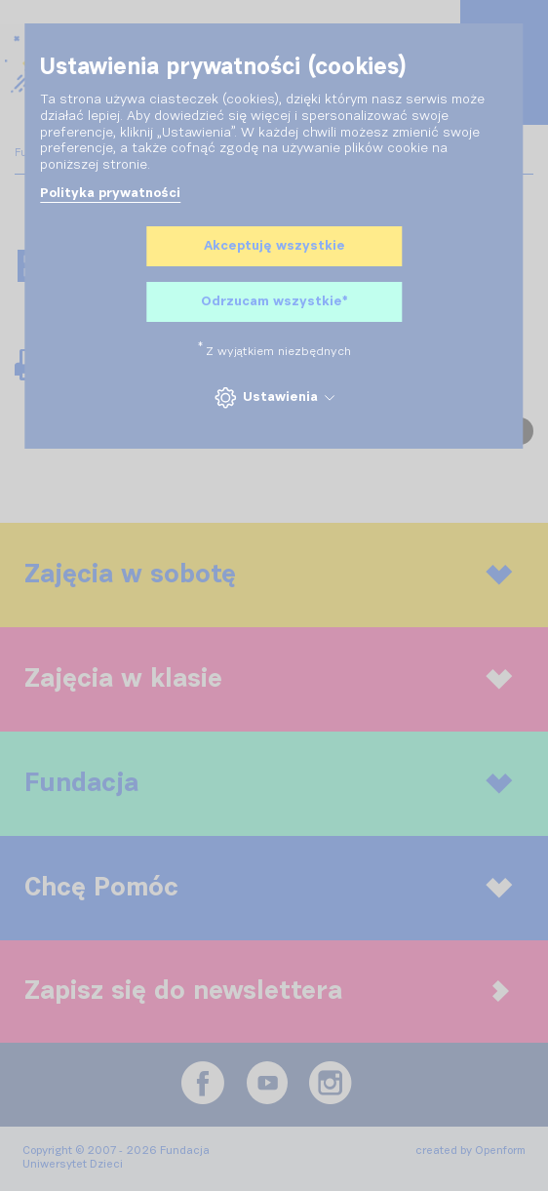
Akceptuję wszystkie (274, 246)
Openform (500, 1151)
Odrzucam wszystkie (274, 302)
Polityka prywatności (110, 193)
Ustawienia (274, 397)
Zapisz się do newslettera (266, 991)
